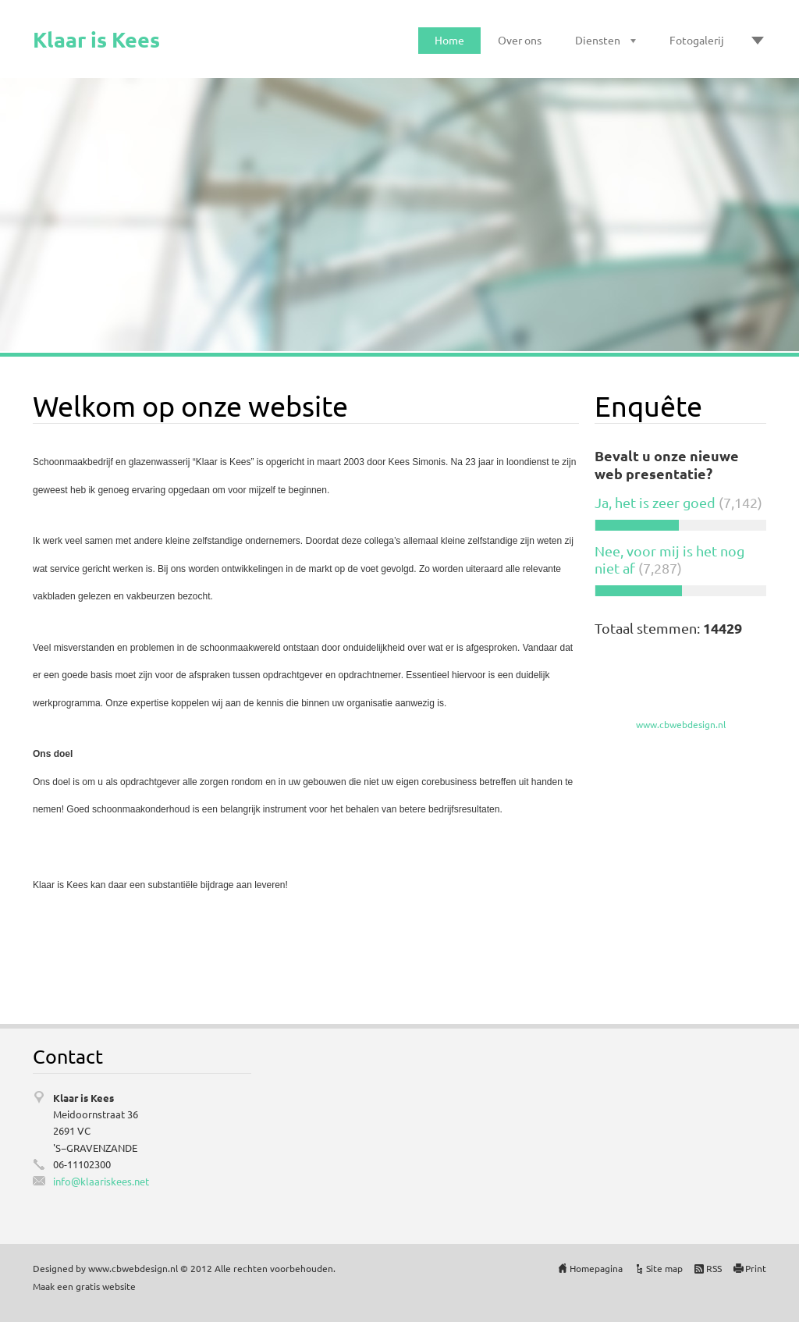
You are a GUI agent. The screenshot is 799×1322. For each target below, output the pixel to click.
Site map (664, 1268)
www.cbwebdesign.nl (681, 724)
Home (449, 40)
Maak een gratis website (84, 1286)
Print (755, 1268)
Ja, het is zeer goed (655, 502)
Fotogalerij (696, 40)
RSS (714, 1268)
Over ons (520, 40)
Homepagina (596, 1268)
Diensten (597, 40)
